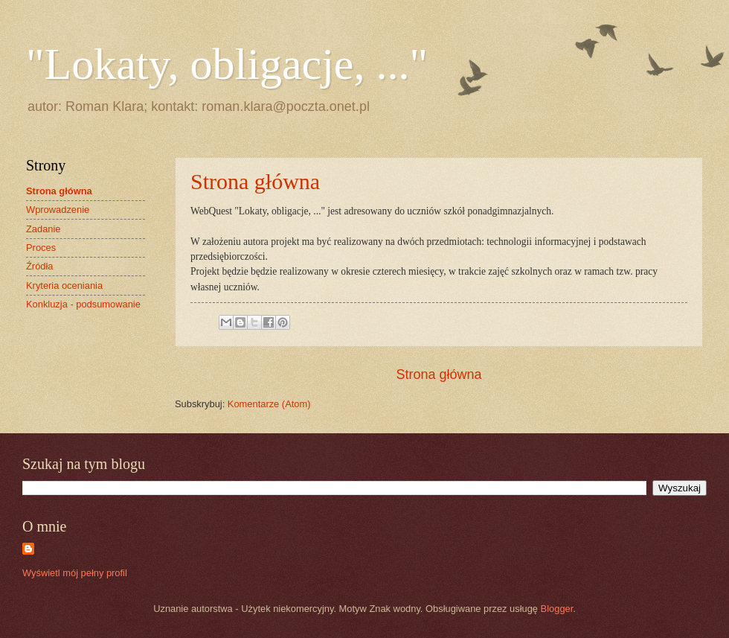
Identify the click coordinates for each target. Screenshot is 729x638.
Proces (41, 247)
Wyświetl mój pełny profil (74, 572)
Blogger (557, 608)
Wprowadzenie (57, 209)
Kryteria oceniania (64, 285)
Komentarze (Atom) (269, 403)
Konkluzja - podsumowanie (83, 304)
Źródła (40, 266)
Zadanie (43, 229)
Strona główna (255, 181)
